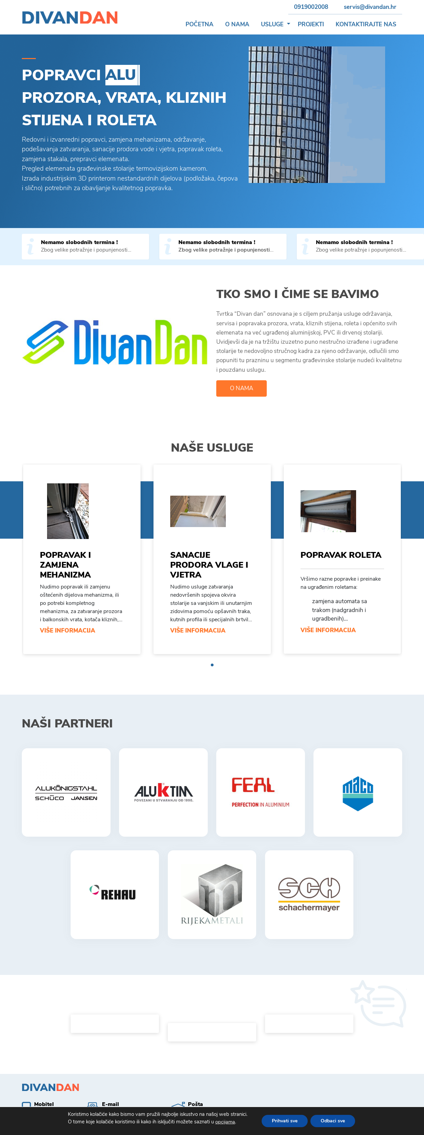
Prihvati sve (285, 1121)
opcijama (226, 1122)
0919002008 (311, 7)
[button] (288, 24)
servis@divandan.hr (370, 7)
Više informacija (67, 631)
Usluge (272, 24)
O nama (237, 24)
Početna (200, 24)
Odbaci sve (334, 1121)
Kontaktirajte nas (366, 24)
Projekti (311, 24)
